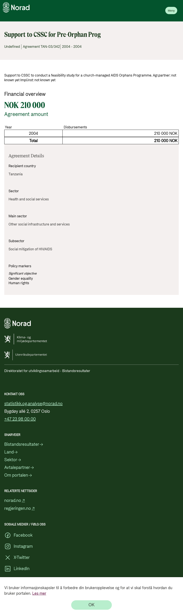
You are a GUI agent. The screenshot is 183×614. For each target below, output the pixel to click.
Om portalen (18, 475)
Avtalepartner (19, 467)
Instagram (18, 546)
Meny (171, 10)
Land (11, 452)
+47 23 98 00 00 (20, 419)
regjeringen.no (19, 508)
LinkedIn (17, 568)
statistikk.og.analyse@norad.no (33, 404)
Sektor (12, 460)
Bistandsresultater (23, 444)
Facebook (18, 535)
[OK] (91, 605)
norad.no (14, 500)
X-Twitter (17, 557)
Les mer (39, 593)
